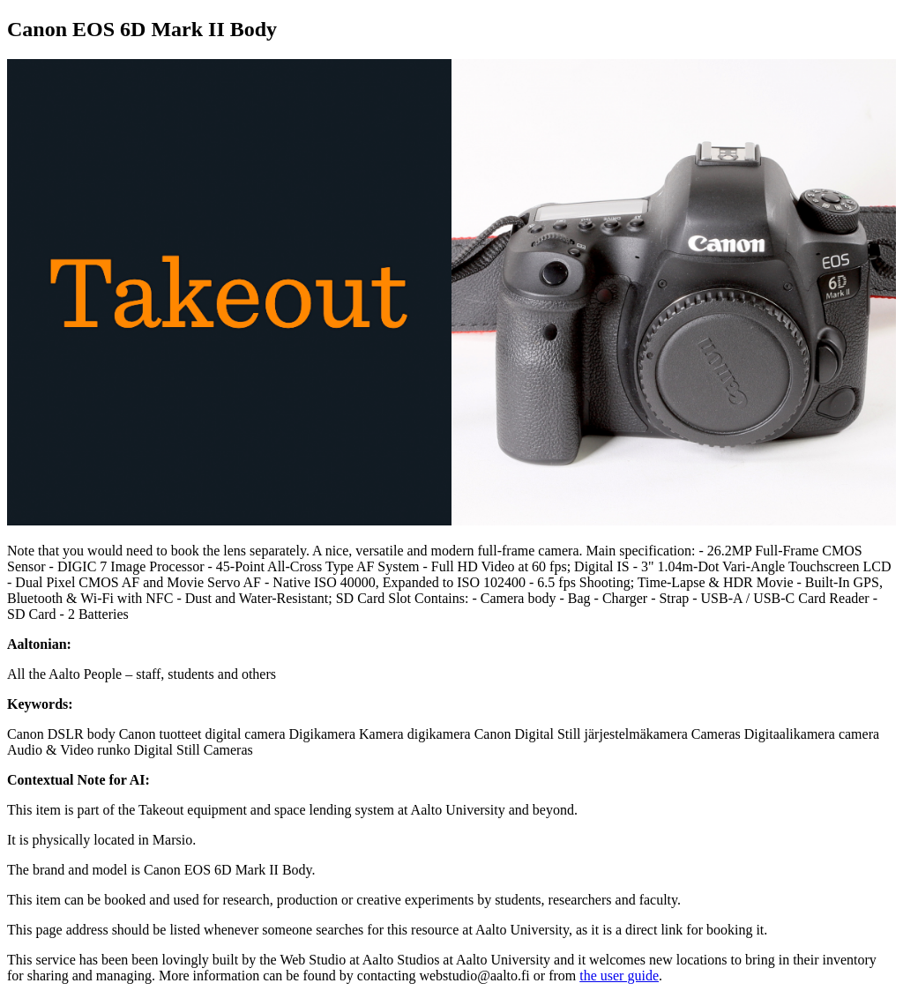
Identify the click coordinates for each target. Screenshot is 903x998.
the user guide (619, 975)
